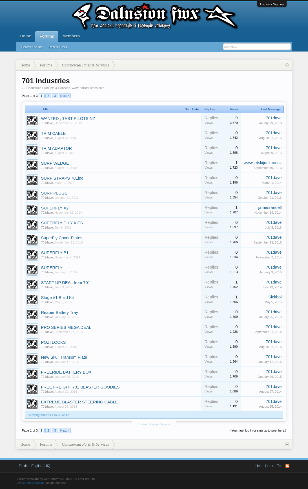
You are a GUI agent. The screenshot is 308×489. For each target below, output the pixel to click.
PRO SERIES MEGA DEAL (66, 327)
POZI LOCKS (53, 342)
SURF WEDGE (55, 163)
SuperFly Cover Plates (62, 238)
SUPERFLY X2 (55, 208)
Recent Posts (58, 47)
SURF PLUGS (54, 193)
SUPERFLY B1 (55, 253)
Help (258, 466)
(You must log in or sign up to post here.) (258, 430)
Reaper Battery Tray (59, 312)
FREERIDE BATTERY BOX (66, 372)
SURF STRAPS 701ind (62, 178)
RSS (287, 466)
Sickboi (275, 297)
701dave (47, 123)
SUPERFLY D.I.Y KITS (62, 223)
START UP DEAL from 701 (65, 282)
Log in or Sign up (271, 4)
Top (279, 466)
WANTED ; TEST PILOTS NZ (68, 118)
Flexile (24, 466)
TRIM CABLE (53, 133)
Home (25, 36)
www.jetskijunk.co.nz (263, 162)
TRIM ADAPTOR (56, 148)
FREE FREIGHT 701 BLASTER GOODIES (80, 387)
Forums (46, 36)
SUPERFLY (52, 267)
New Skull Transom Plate (64, 357)
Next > (64, 95)
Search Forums (32, 47)
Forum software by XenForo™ (56, 479)
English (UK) (40, 466)
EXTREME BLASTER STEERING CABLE (79, 402)
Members (71, 36)
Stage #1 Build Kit (57, 297)
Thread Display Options (154, 424)
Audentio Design (33, 482)
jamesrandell (270, 207)
